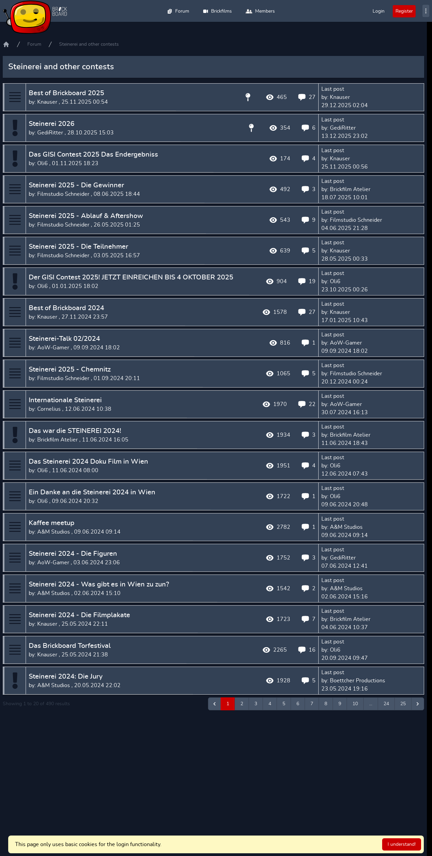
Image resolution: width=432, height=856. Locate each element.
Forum (178, 11)
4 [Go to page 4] (269, 703)
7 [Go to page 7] (311, 703)
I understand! (402, 844)
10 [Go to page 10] (355, 703)
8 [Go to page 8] (325, 703)
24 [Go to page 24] (386, 703)
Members (260, 11)
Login (379, 11)
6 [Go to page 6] (297, 703)
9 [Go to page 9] (339, 703)
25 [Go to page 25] (403, 703)
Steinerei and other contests (89, 44)
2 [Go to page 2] (241, 703)
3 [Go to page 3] (255, 703)
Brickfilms (217, 11)
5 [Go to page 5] (283, 703)
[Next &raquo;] (417, 703)
